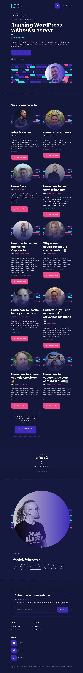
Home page (16, 626)
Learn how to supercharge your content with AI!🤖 (55, 377)
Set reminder (21, 52)
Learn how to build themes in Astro (55, 188)
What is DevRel (21, 132)
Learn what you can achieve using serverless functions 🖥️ (57, 315)
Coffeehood (38, 630)
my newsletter (35, 569)
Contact (15, 630)
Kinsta (36, 626)
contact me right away (25, 429)
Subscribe (62, 610)
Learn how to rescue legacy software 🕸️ (25, 311)
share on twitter (18, 59)
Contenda (59, 391)
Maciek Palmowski (32, 666)
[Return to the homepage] (31, 6)
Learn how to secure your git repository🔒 (25, 377)
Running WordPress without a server (36, 27)
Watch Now (20, 157)
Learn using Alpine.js (57, 132)
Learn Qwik (18, 186)
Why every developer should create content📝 (55, 246)
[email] (35, 610)
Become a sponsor (41, 471)
